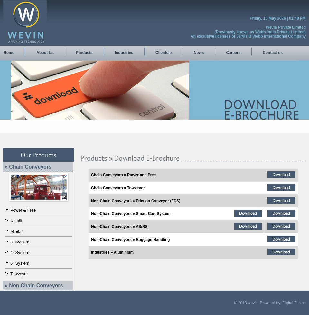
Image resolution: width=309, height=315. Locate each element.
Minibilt (16, 231)
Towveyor (19, 273)
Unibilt (16, 220)
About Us (44, 52)
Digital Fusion (294, 303)
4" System (19, 252)
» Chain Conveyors (28, 167)
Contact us (273, 52)
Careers (233, 52)
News (199, 52)
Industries (124, 52)
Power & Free (23, 210)
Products (84, 52)
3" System (19, 242)
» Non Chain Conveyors (34, 285)
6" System (19, 263)
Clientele (163, 52)
